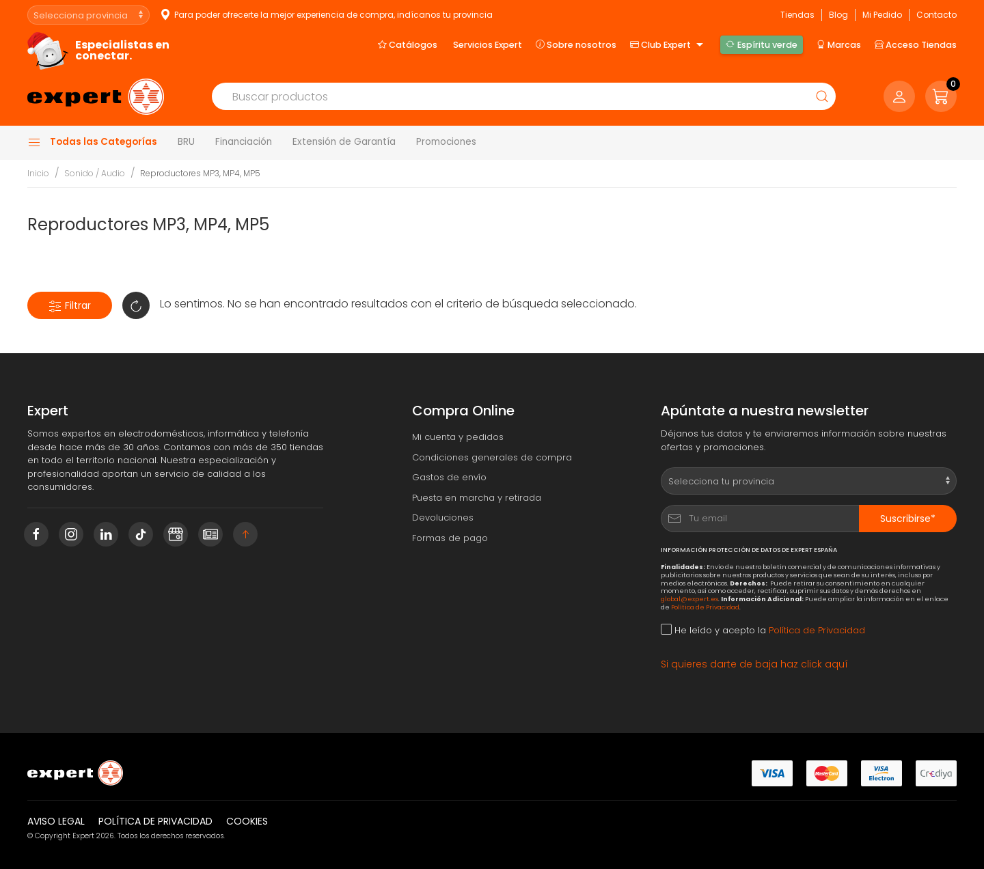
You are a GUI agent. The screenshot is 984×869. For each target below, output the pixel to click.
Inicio (38, 173)
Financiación (243, 141)
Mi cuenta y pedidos (458, 436)
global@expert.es (689, 598)
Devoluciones (443, 517)
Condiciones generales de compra (492, 457)
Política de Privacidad (705, 607)
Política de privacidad (155, 821)
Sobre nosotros (576, 44)
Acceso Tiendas (916, 44)
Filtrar (70, 306)
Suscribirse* (907, 518)
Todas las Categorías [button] (92, 142)
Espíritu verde (761, 44)
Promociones (446, 141)
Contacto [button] (936, 14)
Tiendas (797, 14)
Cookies (247, 821)
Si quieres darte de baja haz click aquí (754, 664)
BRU (186, 141)
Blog (838, 14)
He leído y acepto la (763, 630)
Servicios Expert (487, 45)
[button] (941, 96)
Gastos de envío (449, 477)
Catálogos (407, 44)
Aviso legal (56, 821)
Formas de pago (450, 538)
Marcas (839, 44)
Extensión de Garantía (344, 141)
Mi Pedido (882, 14)
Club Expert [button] (668, 45)
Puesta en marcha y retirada (476, 497)
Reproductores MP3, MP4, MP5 (200, 173)
